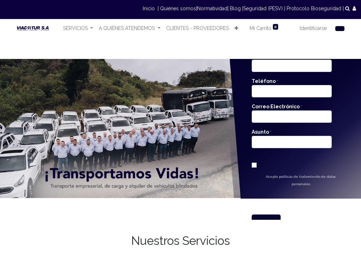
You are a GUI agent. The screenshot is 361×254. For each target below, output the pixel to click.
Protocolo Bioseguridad (314, 8)
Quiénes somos (178, 8)
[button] (236, 28)
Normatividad (212, 8)
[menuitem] (197, 28)
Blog (235, 8)
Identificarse (313, 28)
